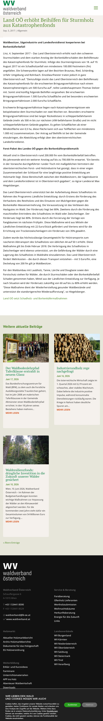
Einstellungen (10, 713)
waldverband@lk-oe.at (18, 615)
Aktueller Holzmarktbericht (18, 638)
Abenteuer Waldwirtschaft (17, 684)
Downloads (9, 688)
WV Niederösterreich (65, 644)
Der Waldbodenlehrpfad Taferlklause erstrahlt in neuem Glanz (23, 372)
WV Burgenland (62, 636)
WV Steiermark (62, 656)
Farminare (8, 671)
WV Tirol (58, 660)
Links (57, 621)
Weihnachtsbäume (64, 609)
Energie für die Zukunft (66, 617)
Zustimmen (71, 705)
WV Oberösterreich (64, 648)
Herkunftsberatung (64, 613)
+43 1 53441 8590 (14, 605)
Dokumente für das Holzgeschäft (20, 646)
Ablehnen (89, 705)
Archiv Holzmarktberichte (17, 642)
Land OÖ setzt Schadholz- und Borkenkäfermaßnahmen (35, 299)
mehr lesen (12, 413)
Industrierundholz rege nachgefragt (73, 370)
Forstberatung (62, 597)
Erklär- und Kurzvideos (15, 667)
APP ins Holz (9, 679)
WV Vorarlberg (62, 664)
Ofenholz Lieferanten (65, 601)
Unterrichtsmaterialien (15, 675)
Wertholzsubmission (65, 605)
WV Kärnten (60, 640)
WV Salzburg (61, 652)
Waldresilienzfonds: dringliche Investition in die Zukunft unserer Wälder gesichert (25, 475)
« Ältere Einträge (11, 543)
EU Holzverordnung (13, 650)
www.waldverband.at (18, 619)
